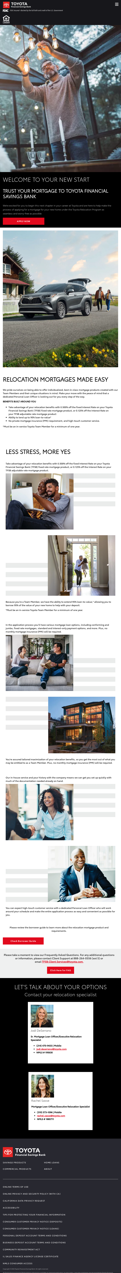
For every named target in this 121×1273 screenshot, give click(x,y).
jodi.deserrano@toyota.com (51, 1049)
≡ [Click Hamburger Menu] (117, 3)
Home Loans (51, 1162)
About (48, 1168)
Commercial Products (17, 1168)
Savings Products (14, 1162)
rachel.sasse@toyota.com (51, 1115)
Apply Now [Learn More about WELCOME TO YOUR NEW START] (23, 221)
